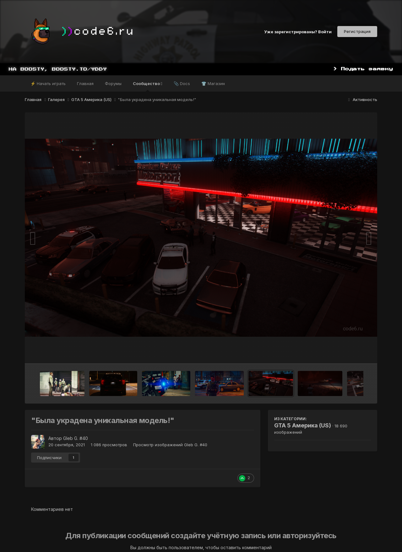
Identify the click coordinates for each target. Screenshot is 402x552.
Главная (85, 83)
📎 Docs (182, 83)
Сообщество (147, 86)
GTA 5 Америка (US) (302, 425)
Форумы (113, 83)
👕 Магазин (213, 83)
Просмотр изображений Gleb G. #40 (170, 444)
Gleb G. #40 (75, 438)
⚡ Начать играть (48, 83)
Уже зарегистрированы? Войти (298, 31)
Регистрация (357, 31)
